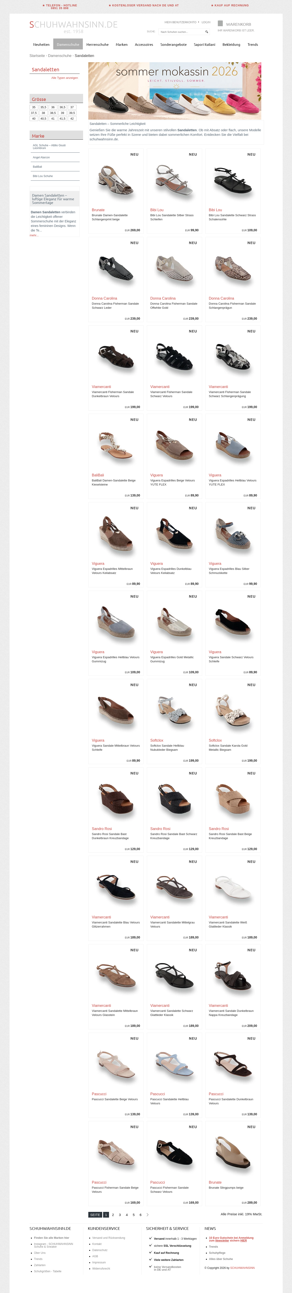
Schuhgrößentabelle (45, 905)
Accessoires (144, 44)
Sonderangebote (173, 44)
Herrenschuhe (97, 44)
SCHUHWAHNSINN (242, 1268)
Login (206, 22)
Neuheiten (41, 44)
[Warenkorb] (238, 27)
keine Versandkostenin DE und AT (167, 1268)
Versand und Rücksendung (108, 1237)
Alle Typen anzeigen (64, 78)
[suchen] (207, 32)
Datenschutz (100, 1250)
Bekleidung (231, 44)
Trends (253, 44)
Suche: (151, 31)
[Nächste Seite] (147, 1215)
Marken (122, 44)
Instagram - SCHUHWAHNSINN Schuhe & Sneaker (53, 1245)
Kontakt (97, 1244)
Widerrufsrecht (101, 1268)
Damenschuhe (68, 44)
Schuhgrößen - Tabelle (48, 1271)
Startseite (37, 56)
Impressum (99, 1262)
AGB (95, 1256)
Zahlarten (40, 1265)
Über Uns (40, 1252)
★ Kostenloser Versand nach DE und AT (144, 5)
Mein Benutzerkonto (180, 22)
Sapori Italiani (204, 44)
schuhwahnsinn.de (50, 1228)
